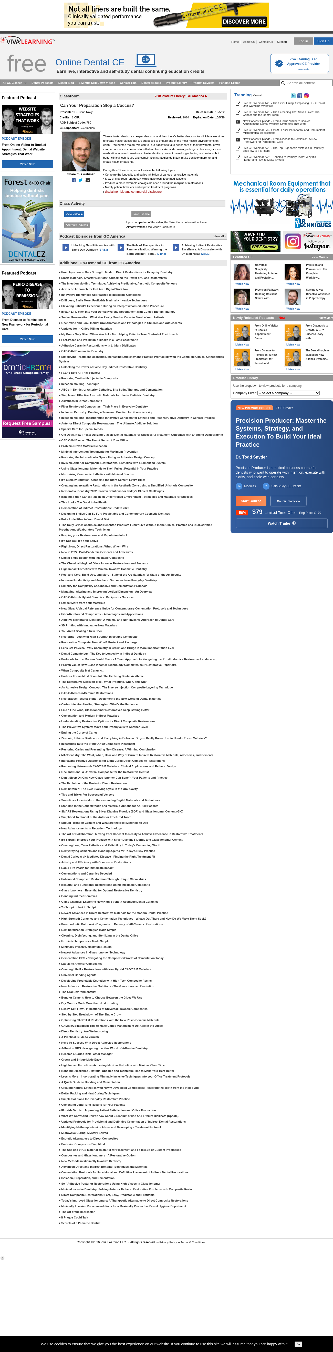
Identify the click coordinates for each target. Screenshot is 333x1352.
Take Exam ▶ (141, 214)
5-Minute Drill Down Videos (97, 82)
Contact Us (266, 41)
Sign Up (323, 41)
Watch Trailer (282, 523)
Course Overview (288, 501)
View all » (220, 236)
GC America (87, 127)
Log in (303, 41)
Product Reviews (203, 82)
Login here (168, 226)
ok (298, 1344)
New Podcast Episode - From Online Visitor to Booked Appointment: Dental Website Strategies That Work (276, 122)
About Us (249, 41)
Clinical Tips (128, 82)
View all (257, 95)
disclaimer (112, 192)
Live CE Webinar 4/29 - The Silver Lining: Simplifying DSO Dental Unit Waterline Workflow (284, 104)
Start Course (251, 501)
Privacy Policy (168, 1242)
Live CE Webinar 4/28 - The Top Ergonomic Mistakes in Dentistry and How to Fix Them (283, 149)
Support (282, 41)
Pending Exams (229, 82)
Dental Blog (66, 82)
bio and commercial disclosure (141, 192)
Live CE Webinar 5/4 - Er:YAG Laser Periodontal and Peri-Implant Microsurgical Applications (284, 131)
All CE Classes (12, 82)
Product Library (176, 82)
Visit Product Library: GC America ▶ (180, 96)
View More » (320, 257)
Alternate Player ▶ (77, 224)
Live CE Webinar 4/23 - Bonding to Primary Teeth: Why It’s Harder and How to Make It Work (279, 158)
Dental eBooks (151, 82)
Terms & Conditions (193, 1242)
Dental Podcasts (43, 82)
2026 (186, 117)
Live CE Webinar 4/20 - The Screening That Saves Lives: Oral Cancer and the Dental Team (281, 113)
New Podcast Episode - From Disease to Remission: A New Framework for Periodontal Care (280, 140)
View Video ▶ (74, 214)
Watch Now (27, 164)
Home (235, 41)
